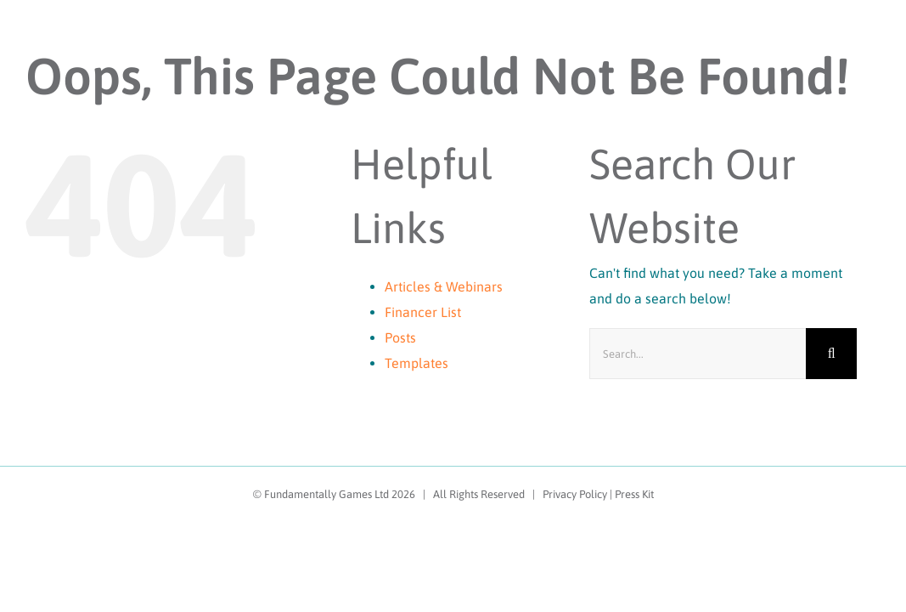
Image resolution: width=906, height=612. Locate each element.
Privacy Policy (575, 494)
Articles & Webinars (444, 286)
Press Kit (634, 494)
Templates (416, 363)
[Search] (831, 353)
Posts (400, 337)
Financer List (423, 312)
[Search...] (698, 353)
